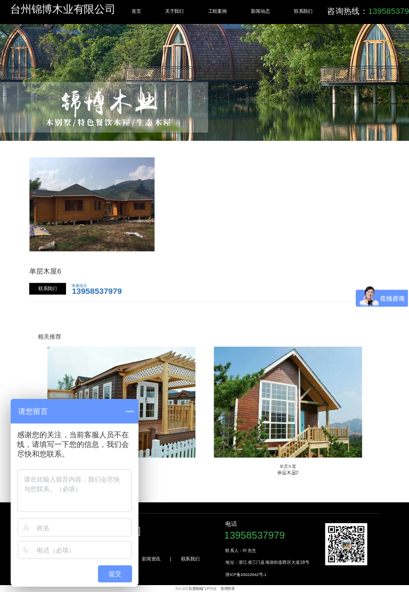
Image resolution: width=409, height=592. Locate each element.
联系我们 (303, 11)
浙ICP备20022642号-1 (245, 574)
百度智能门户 (199, 589)
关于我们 (174, 11)
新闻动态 (260, 11)
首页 (136, 11)
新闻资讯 (151, 558)
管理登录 (227, 589)
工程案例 (217, 11)
